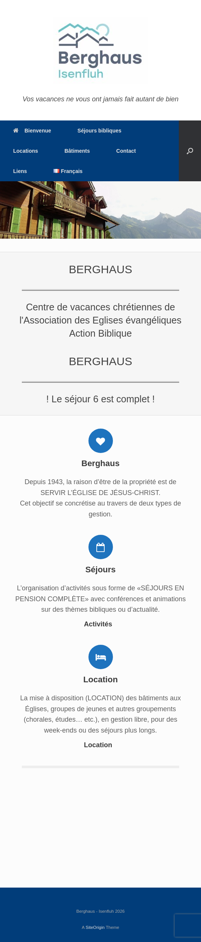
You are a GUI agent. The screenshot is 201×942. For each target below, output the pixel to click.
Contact (126, 151)
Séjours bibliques (100, 131)
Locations (25, 151)
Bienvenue (32, 131)
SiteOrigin (95, 927)
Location (100, 745)
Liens (20, 171)
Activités (100, 624)
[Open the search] (190, 150)
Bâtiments (77, 151)
